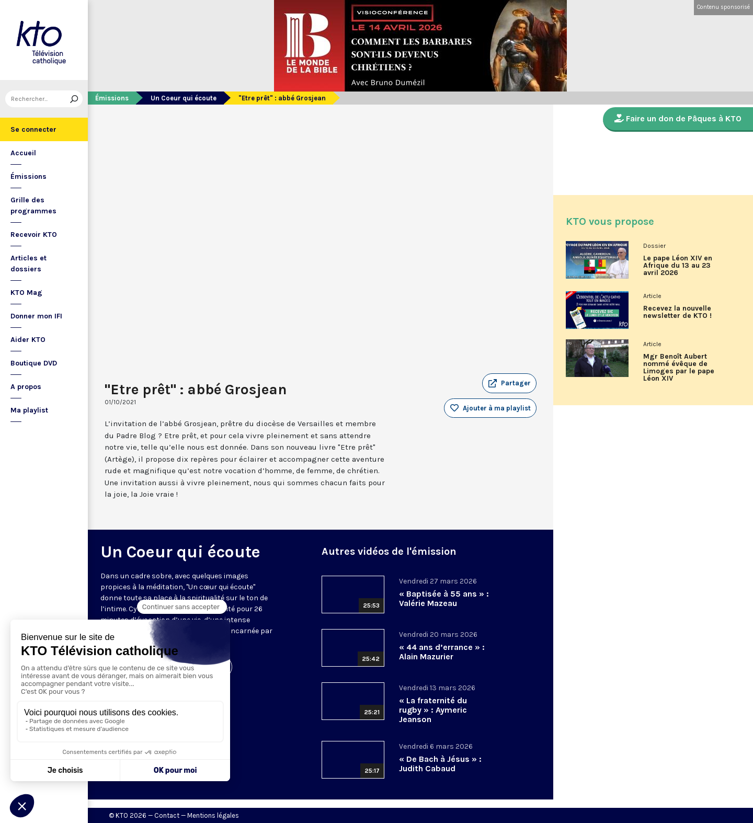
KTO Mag (26, 292)
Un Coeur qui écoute (183, 98)
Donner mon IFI (36, 316)
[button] (509, 383)
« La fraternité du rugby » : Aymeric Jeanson (433, 709)
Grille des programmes (33, 205)
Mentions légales (213, 815)
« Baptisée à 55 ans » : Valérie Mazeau (444, 598)
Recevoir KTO (33, 234)
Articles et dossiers (28, 263)
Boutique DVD (33, 363)
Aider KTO (27, 339)
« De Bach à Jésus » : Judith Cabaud (440, 763)
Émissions (28, 176)
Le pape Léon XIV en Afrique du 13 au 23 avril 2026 (677, 266)
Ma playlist (29, 410)
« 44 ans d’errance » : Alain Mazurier (442, 651)
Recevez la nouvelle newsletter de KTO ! (677, 312)
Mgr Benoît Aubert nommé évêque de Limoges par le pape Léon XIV (678, 367)
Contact (166, 815)
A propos (25, 386)
